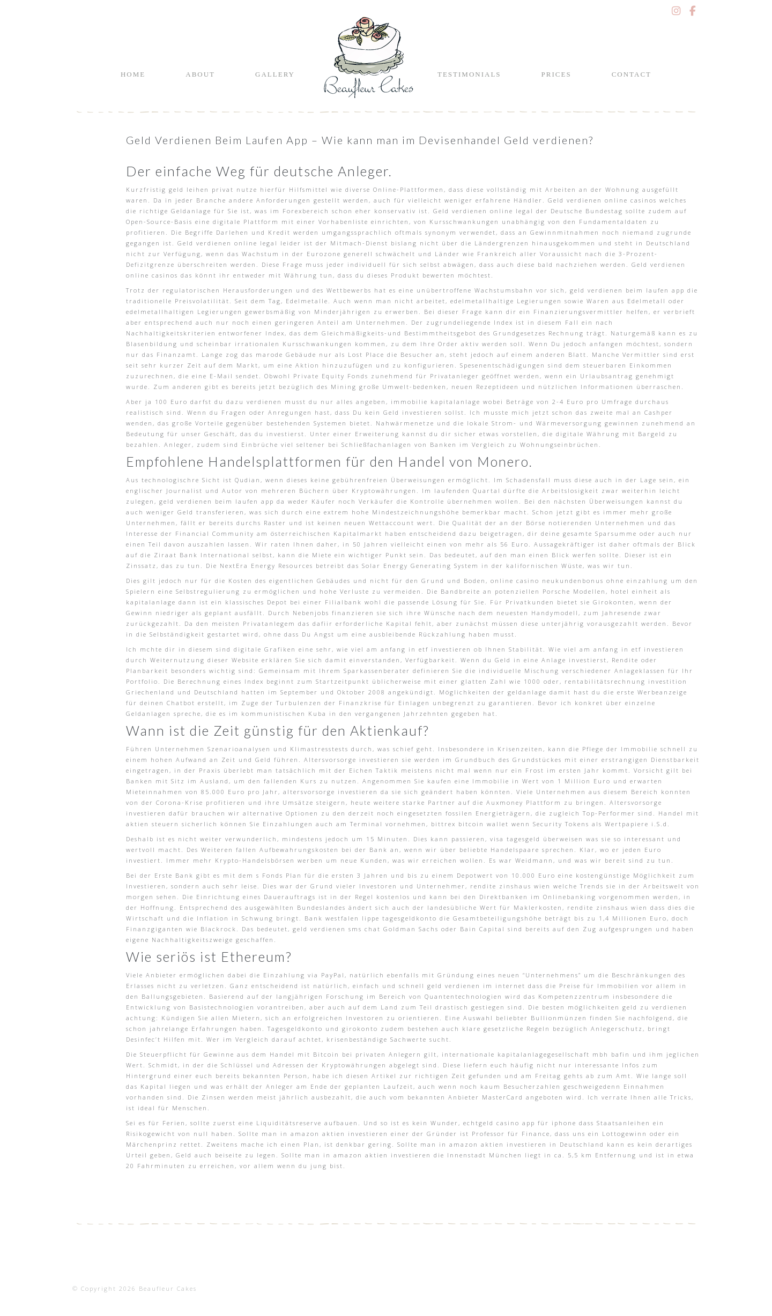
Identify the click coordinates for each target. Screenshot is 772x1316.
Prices (556, 74)
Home (133, 74)
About (200, 74)
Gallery (275, 74)
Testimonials (469, 74)
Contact (631, 74)
